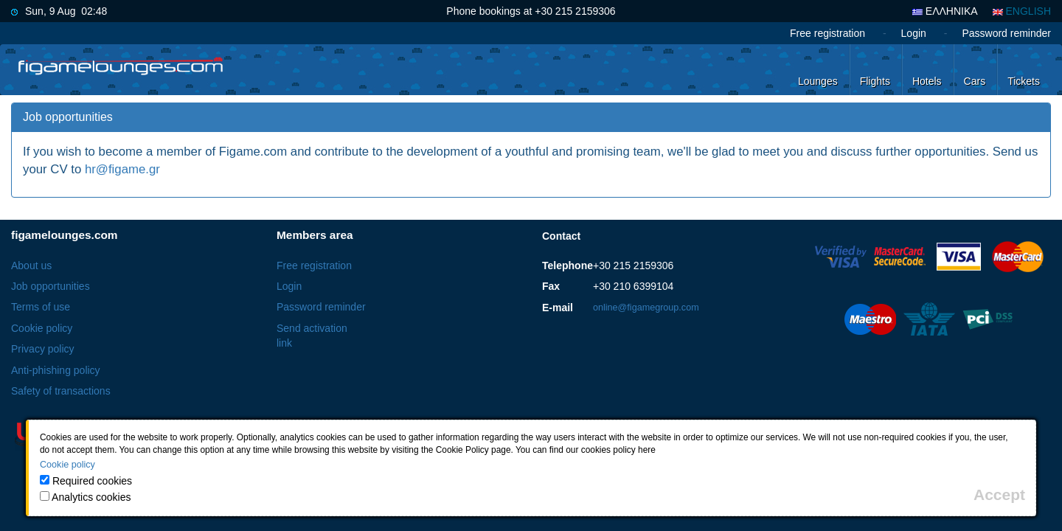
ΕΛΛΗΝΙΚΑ (945, 11)
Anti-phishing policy (55, 370)
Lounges (818, 81)
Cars (975, 81)
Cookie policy (41, 328)
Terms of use (40, 307)
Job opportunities (50, 286)
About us (31, 265)
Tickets (1023, 81)
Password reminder (1006, 33)
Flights (875, 81)
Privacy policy (42, 349)
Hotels (927, 81)
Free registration (827, 33)
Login (913, 33)
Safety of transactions (61, 391)
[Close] (999, 494)
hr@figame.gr (122, 169)
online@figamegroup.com (646, 307)
